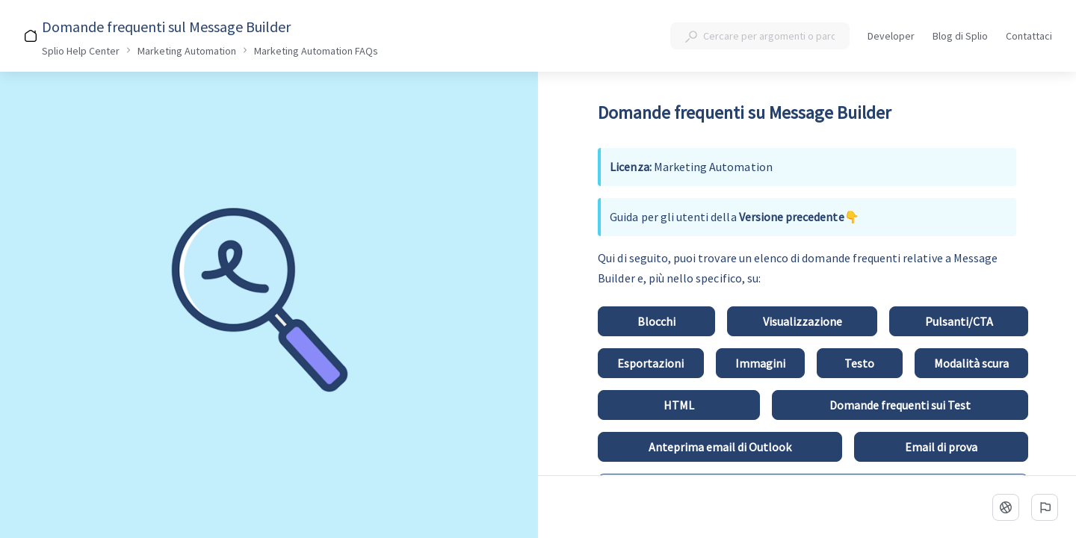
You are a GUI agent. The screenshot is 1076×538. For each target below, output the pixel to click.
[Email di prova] (941, 447)
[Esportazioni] (650, 363)
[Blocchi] (656, 321)
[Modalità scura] (971, 363)
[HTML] (678, 405)
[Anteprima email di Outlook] (720, 447)
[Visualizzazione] (802, 321)
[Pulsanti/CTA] (958, 321)
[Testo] (859, 363)
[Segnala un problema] (1044, 507)
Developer (891, 37)
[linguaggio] (1005, 507)
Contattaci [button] (1029, 36)
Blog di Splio (960, 37)
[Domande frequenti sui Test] (900, 405)
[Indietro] (24, 27)
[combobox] (760, 35)
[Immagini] (760, 363)
